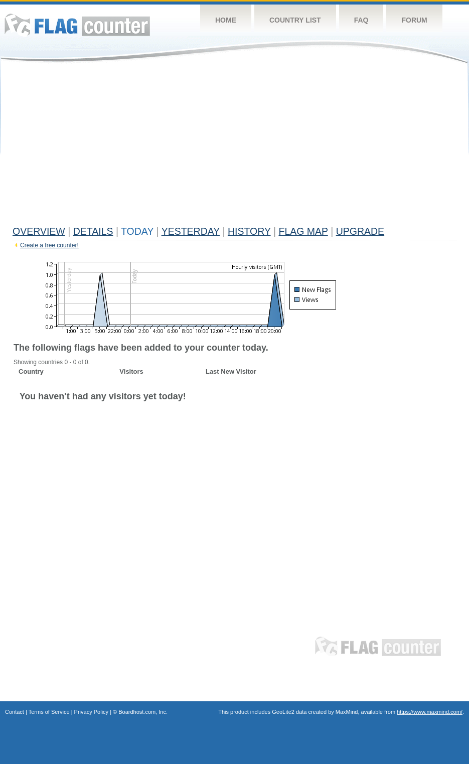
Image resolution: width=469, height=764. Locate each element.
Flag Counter (77, 25)
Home (225, 20)
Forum (414, 20)
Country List (295, 20)
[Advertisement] (234, 146)
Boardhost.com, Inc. (143, 712)
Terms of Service (49, 712)
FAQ (361, 20)
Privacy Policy (91, 712)
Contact (14, 712)
